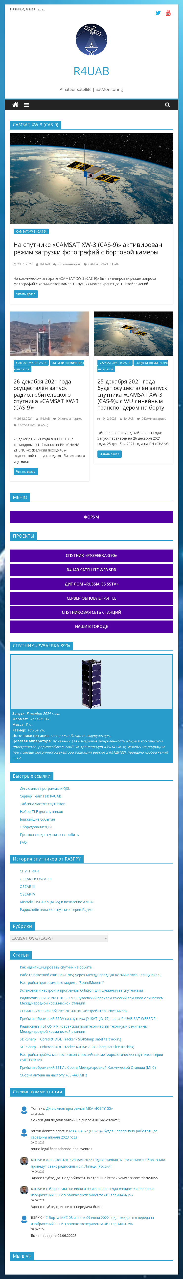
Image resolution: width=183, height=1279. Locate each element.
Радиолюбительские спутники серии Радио (56, 909)
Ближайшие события (37, 819)
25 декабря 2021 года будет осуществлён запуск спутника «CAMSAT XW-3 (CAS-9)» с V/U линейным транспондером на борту (132, 394)
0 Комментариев (67, 418)
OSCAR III (27, 886)
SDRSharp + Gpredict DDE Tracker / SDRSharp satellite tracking (70, 1039)
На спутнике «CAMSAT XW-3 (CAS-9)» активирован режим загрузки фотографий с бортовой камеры (88, 248)
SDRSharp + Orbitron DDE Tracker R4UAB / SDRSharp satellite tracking (77, 1046)
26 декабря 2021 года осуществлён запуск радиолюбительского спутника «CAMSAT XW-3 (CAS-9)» (46, 394)
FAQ (23, 842)
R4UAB (91, 70)
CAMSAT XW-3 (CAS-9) (31, 231)
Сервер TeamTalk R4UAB (40, 796)
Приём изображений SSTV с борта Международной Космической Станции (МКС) (88, 1067)
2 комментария (67, 264)
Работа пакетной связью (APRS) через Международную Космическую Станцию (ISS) (90, 974)
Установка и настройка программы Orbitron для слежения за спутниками (81, 990)
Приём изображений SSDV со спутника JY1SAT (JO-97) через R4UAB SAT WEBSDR (88, 1018)
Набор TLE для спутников (41, 811)
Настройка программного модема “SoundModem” (62, 982)
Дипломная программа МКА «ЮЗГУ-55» (79, 1108)
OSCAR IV (27, 894)
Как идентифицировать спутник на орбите (56, 967)
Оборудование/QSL (36, 827)
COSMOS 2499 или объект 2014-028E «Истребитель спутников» (73, 1010)
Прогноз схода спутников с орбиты (49, 834)
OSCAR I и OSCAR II (35, 878)
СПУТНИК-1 (30, 871)
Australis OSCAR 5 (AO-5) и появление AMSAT (57, 901)
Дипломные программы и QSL (45, 788)
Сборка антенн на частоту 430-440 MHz (53, 1075)
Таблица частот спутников (42, 803)
